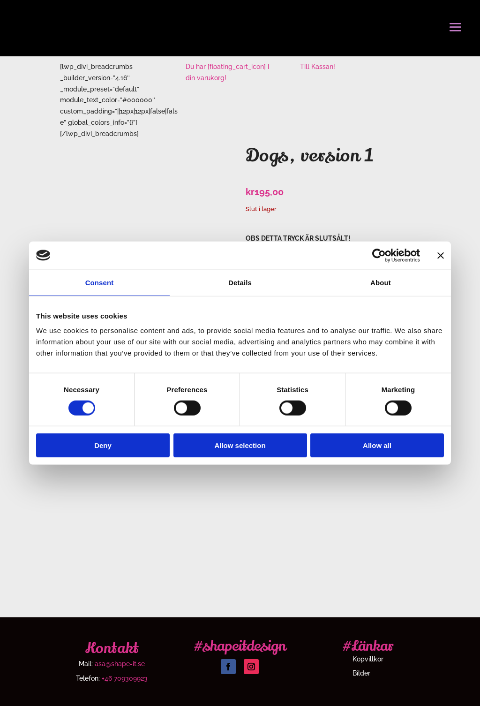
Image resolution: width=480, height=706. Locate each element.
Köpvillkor (367, 659)
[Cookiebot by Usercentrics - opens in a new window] (379, 255)
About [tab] (380, 282)
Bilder (361, 673)
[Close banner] (440, 255)
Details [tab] (240, 282)
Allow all (377, 445)
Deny (103, 445)
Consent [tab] (99, 282)
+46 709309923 (125, 678)
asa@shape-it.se (120, 664)
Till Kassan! (317, 66)
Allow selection (239, 445)
